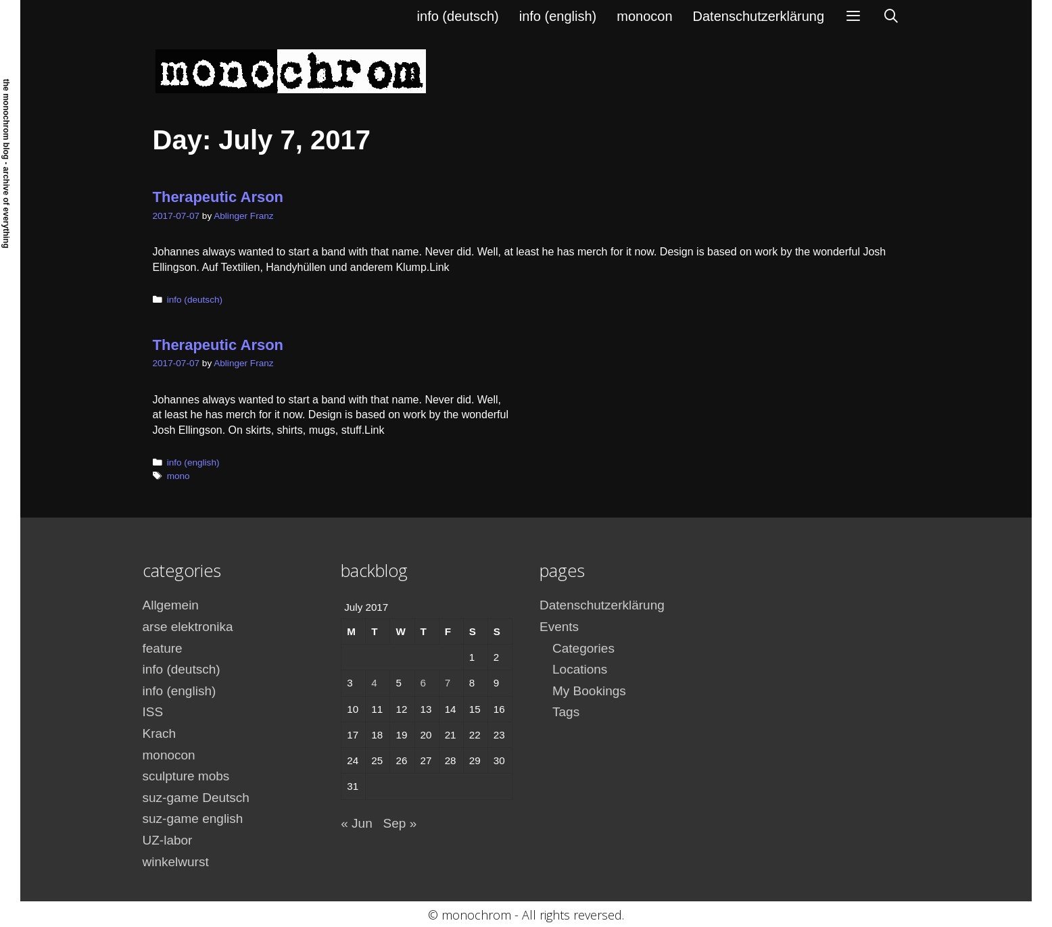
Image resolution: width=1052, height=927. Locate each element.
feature (163, 648)
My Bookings (589, 691)
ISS (153, 712)
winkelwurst (176, 862)
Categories (583, 648)
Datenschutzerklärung (759, 16)
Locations (579, 669)
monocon (644, 16)
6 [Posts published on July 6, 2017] (423, 682)
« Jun (356, 823)
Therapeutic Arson (218, 197)
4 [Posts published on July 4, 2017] (374, 682)
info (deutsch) (458, 16)
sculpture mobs (186, 776)
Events (559, 627)
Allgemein (171, 605)
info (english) (558, 16)
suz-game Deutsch (196, 798)
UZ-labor (168, 840)
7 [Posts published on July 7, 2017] (447, 682)
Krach (159, 733)
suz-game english (193, 818)
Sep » (400, 823)
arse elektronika (188, 627)
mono (178, 476)
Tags (565, 712)
